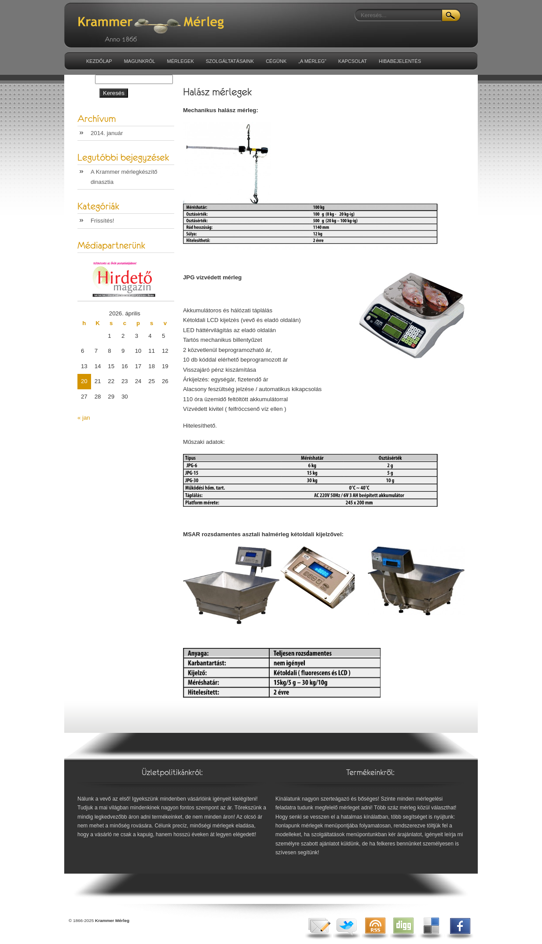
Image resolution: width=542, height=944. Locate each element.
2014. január (107, 133)
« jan (83, 417)
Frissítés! (102, 220)
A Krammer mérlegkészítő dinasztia (124, 176)
